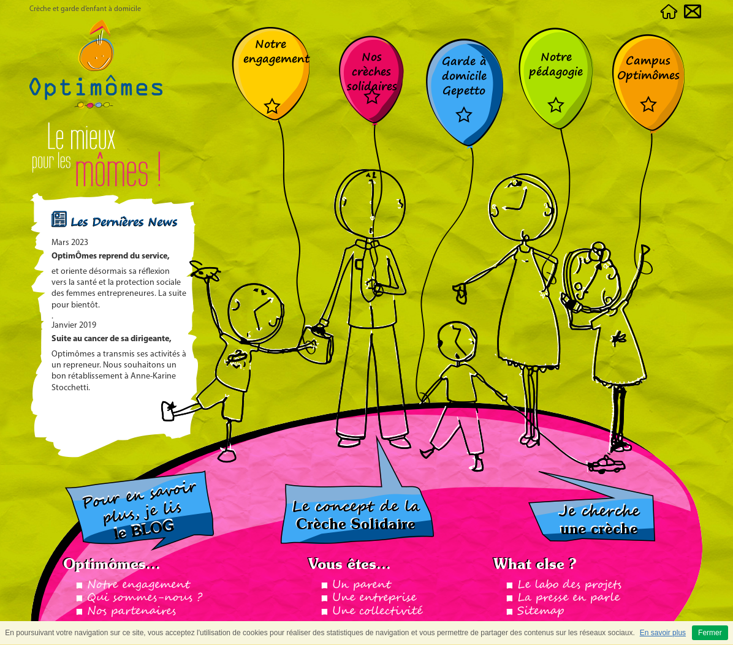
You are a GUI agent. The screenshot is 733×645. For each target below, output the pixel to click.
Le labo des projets (569, 585)
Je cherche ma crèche (591, 506)
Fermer (710, 632)
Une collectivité (377, 611)
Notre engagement (138, 585)
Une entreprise (374, 597)
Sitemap (540, 611)
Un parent (361, 585)
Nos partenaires (131, 611)
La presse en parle (568, 597)
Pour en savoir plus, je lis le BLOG (139, 510)
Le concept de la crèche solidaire (357, 489)
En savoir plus (663, 632)
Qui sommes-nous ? (144, 597)
